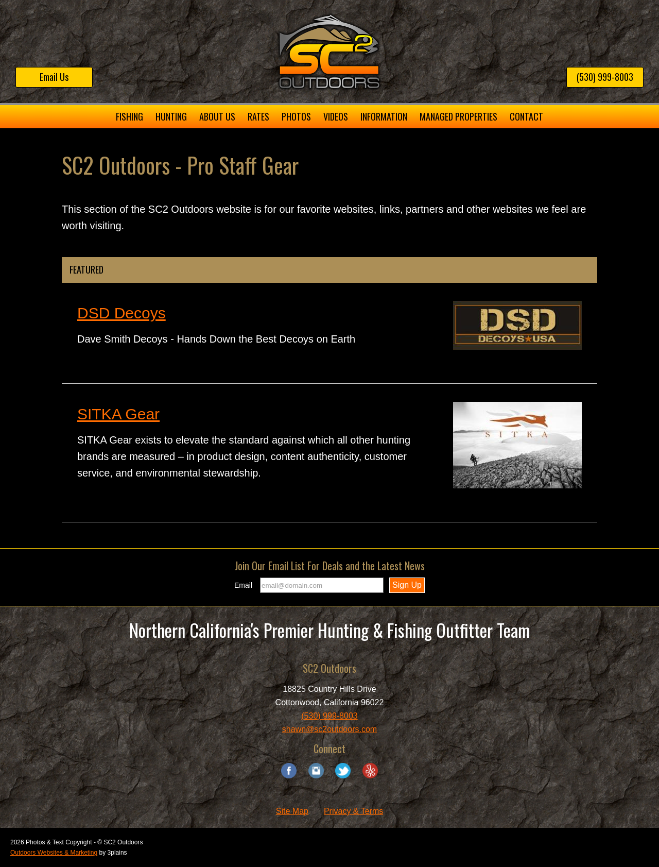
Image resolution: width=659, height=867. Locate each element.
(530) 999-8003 (605, 76)
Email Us (54, 76)
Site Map (292, 811)
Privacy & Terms (353, 811)
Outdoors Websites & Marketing (53, 852)
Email (243, 585)
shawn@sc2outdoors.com (329, 729)
